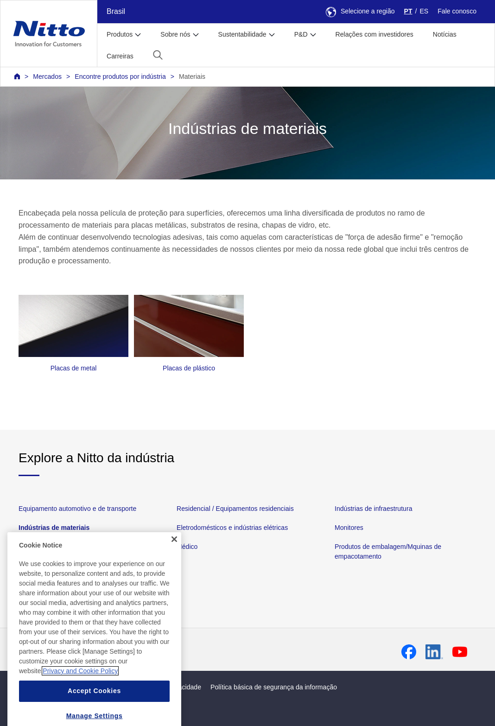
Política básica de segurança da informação (273, 687)
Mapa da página (51, 687)
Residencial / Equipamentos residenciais (235, 508)
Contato (72, 651)
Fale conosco (457, 11)
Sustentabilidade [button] (242, 34)
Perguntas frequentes (124, 651)
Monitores (349, 527)
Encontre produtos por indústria (120, 76)
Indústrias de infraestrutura (373, 508)
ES (423, 11)
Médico (187, 546)
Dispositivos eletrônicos (53, 546)
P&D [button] (301, 34)
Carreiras (120, 56)
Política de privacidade (168, 687)
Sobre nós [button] (175, 34)
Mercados (47, 76)
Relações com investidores (374, 34)
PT (408, 11)
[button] (158, 54)
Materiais (192, 76)
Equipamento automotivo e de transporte (77, 508)
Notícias (445, 34)
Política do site (105, 687)
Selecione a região (360, 11)
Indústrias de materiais (54, 527)
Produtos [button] (120, 34)
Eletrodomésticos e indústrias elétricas (232, 527)
